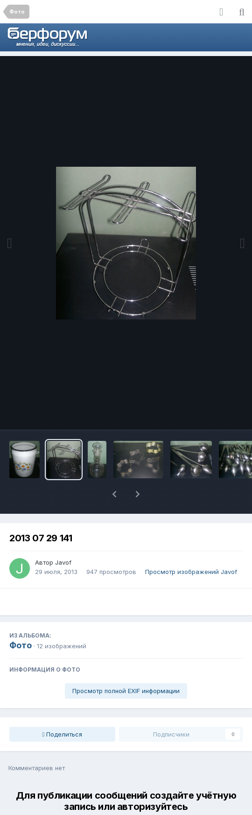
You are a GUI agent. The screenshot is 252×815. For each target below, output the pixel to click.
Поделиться (62, 710)
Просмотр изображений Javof (191, 547)
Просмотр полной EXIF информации (126, 666)
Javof (63, 538)
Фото (20, 621)
